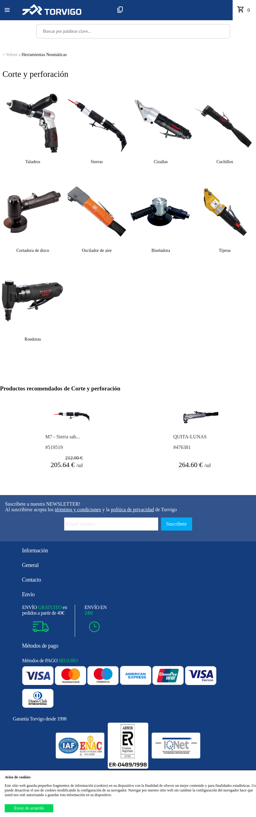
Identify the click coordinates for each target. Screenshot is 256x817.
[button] (7, 10)
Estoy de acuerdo (29, 808)
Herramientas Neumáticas (34, 54)
